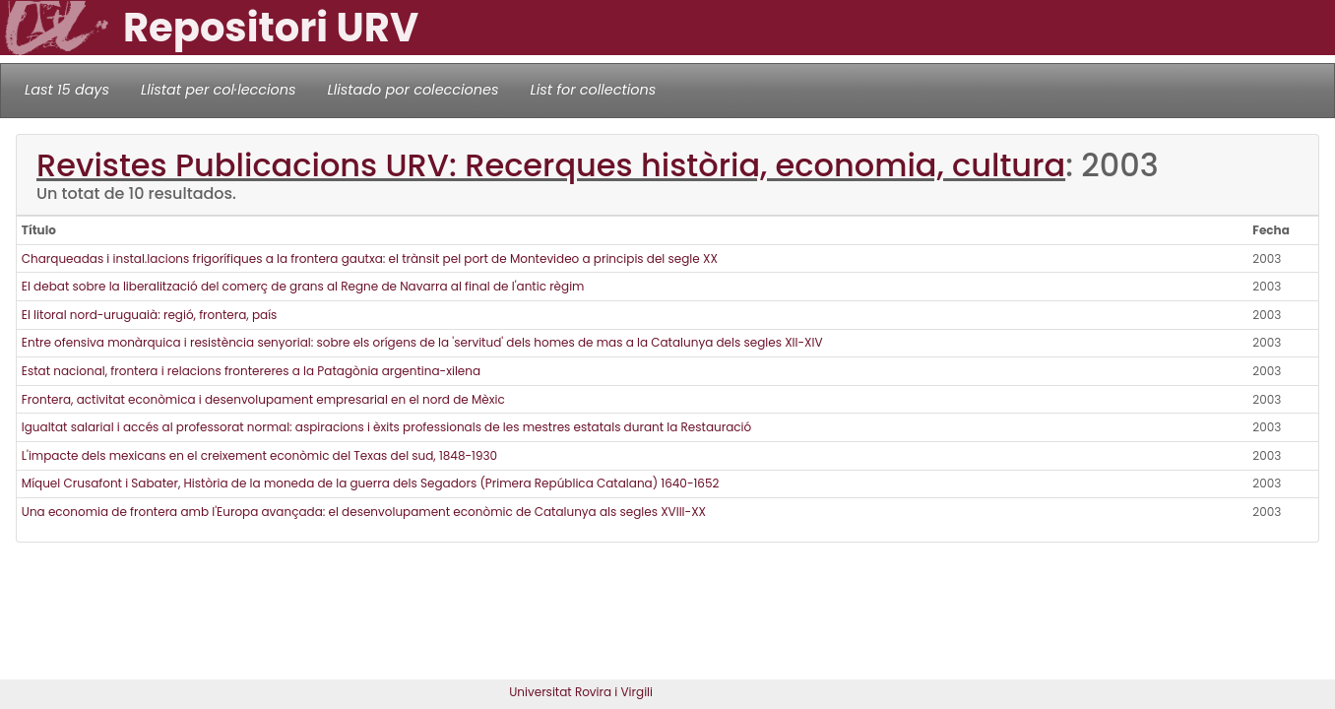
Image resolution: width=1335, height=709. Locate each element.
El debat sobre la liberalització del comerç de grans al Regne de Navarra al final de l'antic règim (303, 286)
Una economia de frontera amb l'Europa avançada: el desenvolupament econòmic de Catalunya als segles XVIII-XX (364, 511)
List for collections (593, 89)
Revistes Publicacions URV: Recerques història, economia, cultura (550, 165)
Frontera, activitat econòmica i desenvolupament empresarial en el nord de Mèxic (263, 399)
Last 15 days (67, 89)
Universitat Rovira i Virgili (581, 691)
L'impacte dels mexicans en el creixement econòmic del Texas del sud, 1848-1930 (259, 455)
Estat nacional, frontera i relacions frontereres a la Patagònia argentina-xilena (251, 370)
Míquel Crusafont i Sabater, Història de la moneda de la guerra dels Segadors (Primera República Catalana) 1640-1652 (371, 483)
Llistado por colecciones (413, 89)
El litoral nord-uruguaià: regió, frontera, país (150, 314)
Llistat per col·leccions (218, 89)
